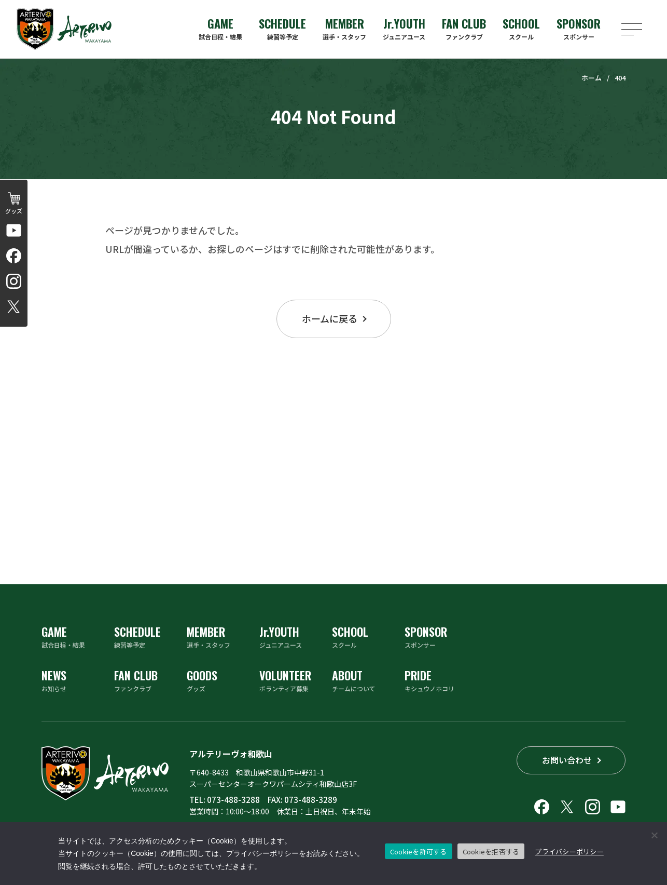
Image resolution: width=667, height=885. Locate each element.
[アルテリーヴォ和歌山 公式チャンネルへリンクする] (13, 230)
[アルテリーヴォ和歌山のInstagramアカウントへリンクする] (13, 281)
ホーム (591, 78)
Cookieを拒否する (491, 851)
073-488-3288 (233, 799)
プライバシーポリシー (569, 851)
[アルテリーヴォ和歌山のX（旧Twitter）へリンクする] (13, 306)
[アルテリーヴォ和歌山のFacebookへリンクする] (13, 255)
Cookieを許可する (418, 851)
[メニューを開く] (631, 29)
